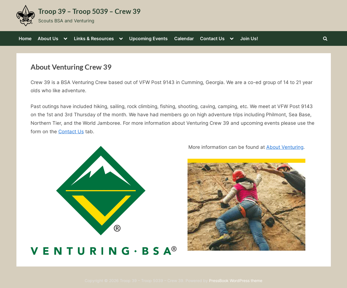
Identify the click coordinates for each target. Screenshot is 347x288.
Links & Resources (94, 38)
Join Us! (249, 38)
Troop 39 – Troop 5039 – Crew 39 (89, 11)
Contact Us (212, 38)
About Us (48, 38)
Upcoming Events (148, 38)
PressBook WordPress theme (235, 280)
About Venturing (284, 147)
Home (25, 38)
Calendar (184, 38)
